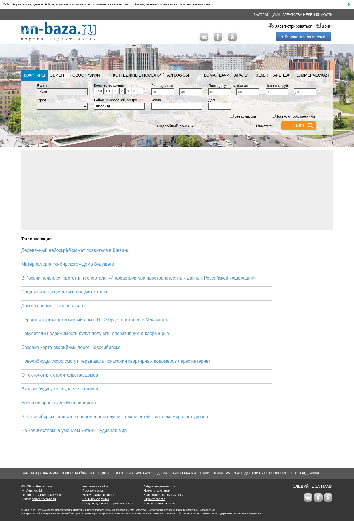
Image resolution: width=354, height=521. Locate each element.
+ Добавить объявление (303, 36)
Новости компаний (157, 490)
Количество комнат (109, 85)
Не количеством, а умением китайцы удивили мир (74, 430)
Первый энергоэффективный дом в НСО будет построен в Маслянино (95, 319)
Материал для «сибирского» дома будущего (67, 264)
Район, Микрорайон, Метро (115, 100)
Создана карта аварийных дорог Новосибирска (71, 347)
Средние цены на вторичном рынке (108, 503)
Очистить (264, 126)
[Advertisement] (177, 189)
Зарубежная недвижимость (163, 494)
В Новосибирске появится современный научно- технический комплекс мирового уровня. (115, 416)
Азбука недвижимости (159, 486)
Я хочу (42, 86)
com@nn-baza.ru (44, 499)
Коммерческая (312, 75)
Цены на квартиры (95, 499)
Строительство (154, 499)
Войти (327, 26)
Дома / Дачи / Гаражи (226, 75)
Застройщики (267, 15)
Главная (29, 473)
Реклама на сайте (95, 486)
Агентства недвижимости (307, 15)
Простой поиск (92, 490)
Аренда (281, 75)
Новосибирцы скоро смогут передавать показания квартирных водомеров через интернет (115, 361)
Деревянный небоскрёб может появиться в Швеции (75, 250)
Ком (99, 91)
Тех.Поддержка (304, 473)
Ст (108, 91)
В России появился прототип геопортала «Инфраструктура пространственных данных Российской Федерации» (138, 278)
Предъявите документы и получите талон (65, 291)
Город (41, 100)
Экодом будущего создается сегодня (59, 388)
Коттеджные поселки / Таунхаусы (151, 75)
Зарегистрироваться (293, 26)
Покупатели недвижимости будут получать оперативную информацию (95, 333)
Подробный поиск (173, 126)
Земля (263, 75)
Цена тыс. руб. (277, 86)
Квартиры (34, 75)
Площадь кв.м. (162, 86)
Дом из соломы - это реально (52, 305)
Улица (156, 100)
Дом (211, 100)
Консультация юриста (98, 494)
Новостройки (85, 75)
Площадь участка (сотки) (228, 86)
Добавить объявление (265, 473)
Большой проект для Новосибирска (58, 402)
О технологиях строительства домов (59, 375)
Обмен (57, 75)
